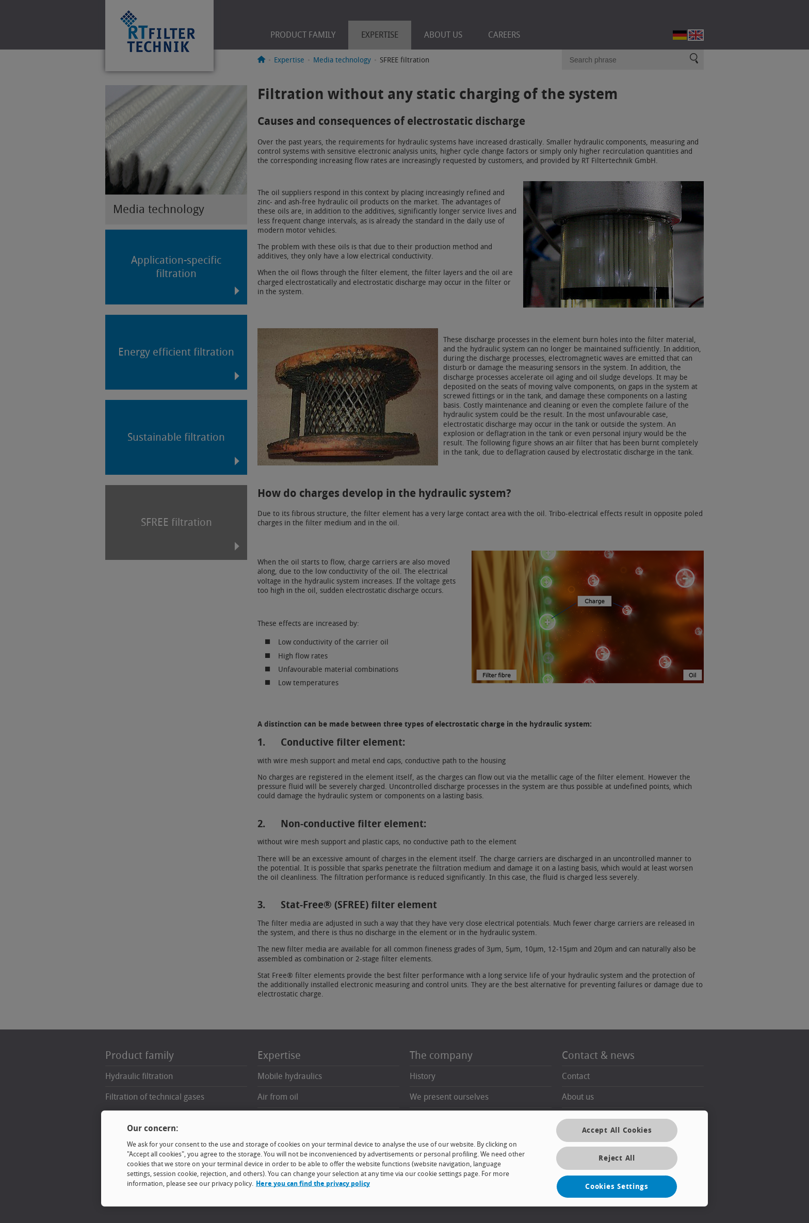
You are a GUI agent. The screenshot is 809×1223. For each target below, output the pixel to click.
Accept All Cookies (617, 1130)
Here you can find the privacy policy (313, 1183)
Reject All (616, 1158)
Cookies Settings (617, 1186)
